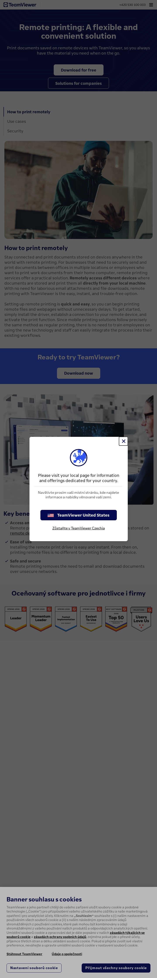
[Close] (123, 441)
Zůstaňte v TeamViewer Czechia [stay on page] (78, 528)
